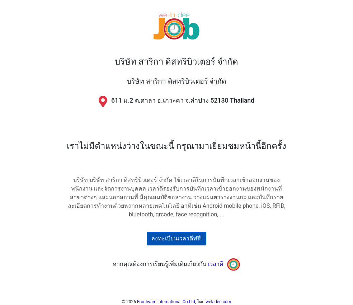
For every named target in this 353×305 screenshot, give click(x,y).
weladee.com (218, 301)
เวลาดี (215, 264)
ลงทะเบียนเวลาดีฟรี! (176, 238)
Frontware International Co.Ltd (166, 301)
